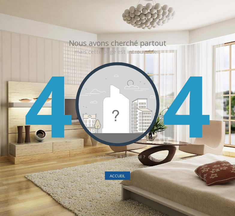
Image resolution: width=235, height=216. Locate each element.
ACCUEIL (117, 175)
